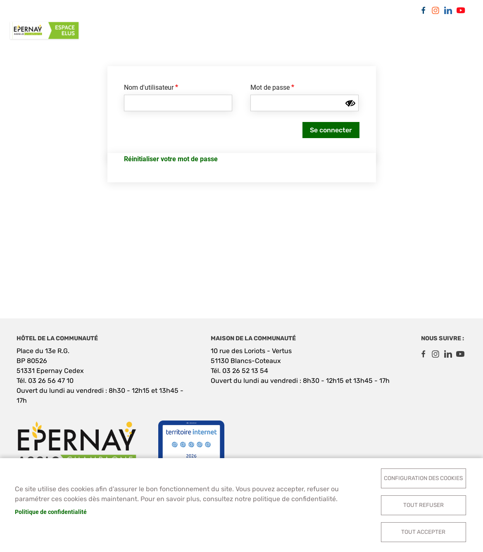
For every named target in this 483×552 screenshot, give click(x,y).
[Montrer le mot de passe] (350, 103)
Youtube (460, 10)
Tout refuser (423, 505)
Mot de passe (270, 87)
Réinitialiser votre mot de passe (171, 159)
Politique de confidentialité (51, 512)
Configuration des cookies (423, 478)
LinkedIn (448, 10)
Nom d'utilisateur (149, 87)
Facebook (423, 10)
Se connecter (331, 130)
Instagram (435, 10)
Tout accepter (423, 531)
